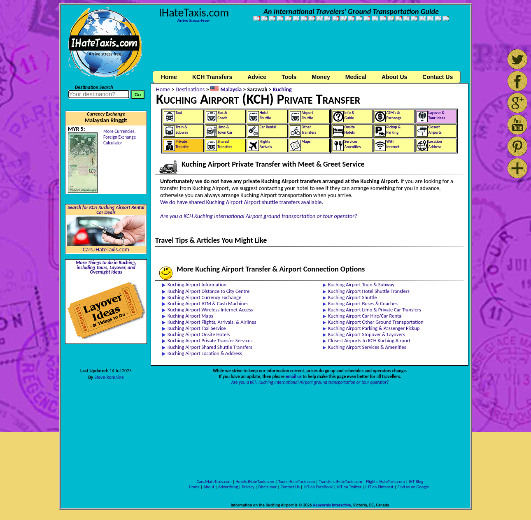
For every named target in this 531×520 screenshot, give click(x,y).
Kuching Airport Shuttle (352, 297)
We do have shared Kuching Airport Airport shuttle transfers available (240, 202)
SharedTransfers (225, 144)
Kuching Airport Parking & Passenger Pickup (373, 328)
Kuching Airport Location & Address (205, 353)
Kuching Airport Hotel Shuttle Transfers (369, 291)
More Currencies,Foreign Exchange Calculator (119, 137)
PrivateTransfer (182, 144)
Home (169, 77)
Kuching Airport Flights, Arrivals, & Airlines (212, 322)
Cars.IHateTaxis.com (106, 249)
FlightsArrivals (266, 144)
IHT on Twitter (349, 487)
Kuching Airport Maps (190, 316)
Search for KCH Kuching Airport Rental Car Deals (106, 209)
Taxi (179, 112)
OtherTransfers (309, 130)
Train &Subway (182, 130)
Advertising (228, 487)
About (208, 487)
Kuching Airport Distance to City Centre (208, 291)
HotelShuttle (265, 115)
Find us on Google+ (414, 487)
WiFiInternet (393, 144)
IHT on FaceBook (318, 487)
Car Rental (268, 127)
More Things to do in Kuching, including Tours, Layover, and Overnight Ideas (106, 267)
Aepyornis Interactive (332, 505)
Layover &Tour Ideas (437, 115)
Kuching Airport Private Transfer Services (210, 340)
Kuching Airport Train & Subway (361, 284)
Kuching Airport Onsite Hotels (199, 334)
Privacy (248, 487)
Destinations (190, 89)
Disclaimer (267, 487)
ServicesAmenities (353, 144)
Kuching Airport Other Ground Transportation (376, 322)
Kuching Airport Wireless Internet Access (210, 309)
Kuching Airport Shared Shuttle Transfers (210, 347)
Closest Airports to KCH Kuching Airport (369, 340)
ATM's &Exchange (394, 115)
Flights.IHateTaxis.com (385, 481)
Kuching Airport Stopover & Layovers (366, 334)
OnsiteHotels (350, 130)
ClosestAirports (435, 130)
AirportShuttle (307, 115)
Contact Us (290, 487)
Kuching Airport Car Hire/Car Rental (365, 316)
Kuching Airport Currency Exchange (204, 297)
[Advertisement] (310, 50)
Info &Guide (349, 115)
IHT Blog (416, 481)
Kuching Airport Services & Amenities (367, 347)
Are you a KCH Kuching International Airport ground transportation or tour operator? (258, 216)
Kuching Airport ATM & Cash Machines (208, 303)
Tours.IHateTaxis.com (296, 481)
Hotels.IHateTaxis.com (254, 481)
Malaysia (231, 89)
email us (294, 376)
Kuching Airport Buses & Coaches (363, 303)
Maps (306, 141)
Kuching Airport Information (197, 284)
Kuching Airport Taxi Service (197, 328)
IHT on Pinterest (380, 487)
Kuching (282, 89)
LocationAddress (435, 144)
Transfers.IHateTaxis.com (340, 481)
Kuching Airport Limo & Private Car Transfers (374, 309)
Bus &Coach (223, 115)
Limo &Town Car (225, 130)
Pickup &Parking (394, 130)
